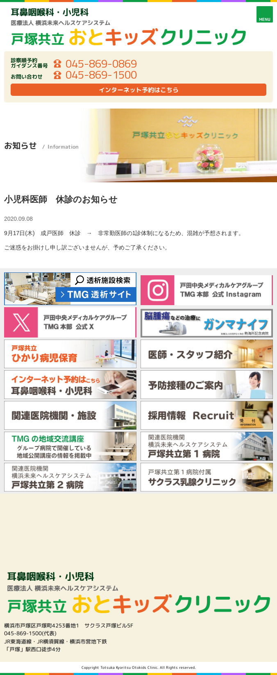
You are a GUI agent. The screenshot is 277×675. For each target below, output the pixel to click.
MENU (264, 19)
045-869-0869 (101, 64)
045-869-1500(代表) (30, 633)
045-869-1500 (101, 75)
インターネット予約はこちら (139, 90)
